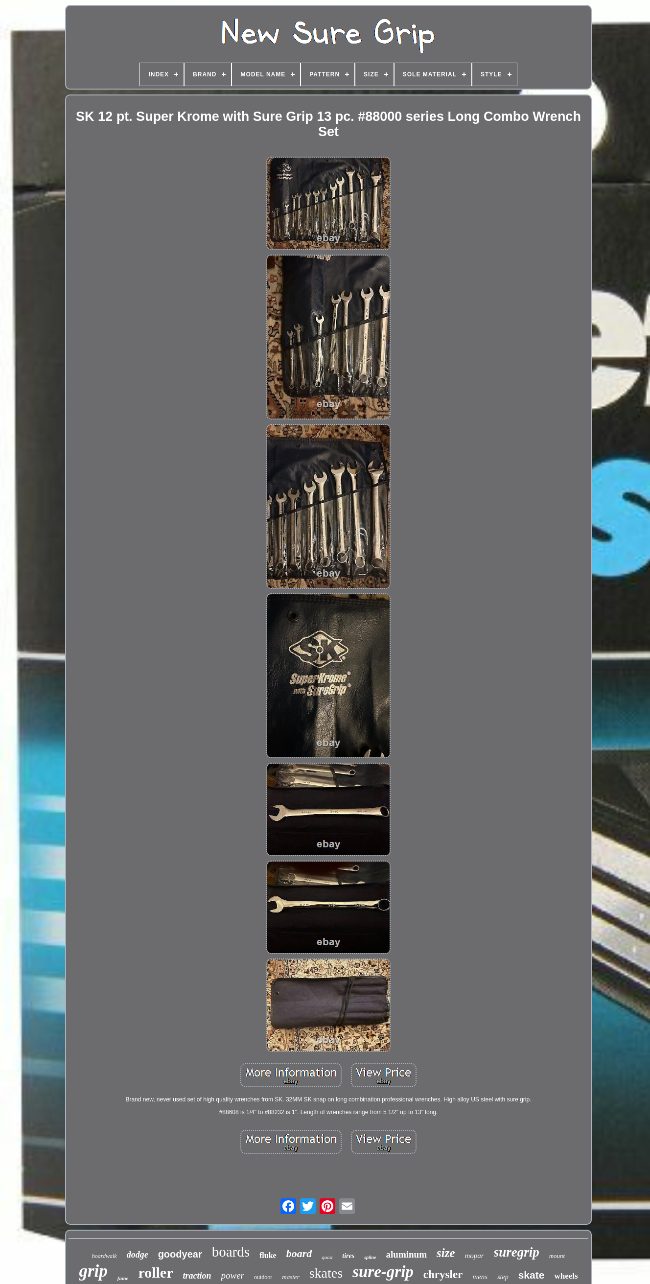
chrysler (443, 1274)
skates (326, 1273)
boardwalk (104, 1256)
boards (231, 1252)
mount (557, 1256)
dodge (137, 1255)
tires (348, 1256)
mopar (474, 1256)
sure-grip (383, 1272)
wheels (566, 1276)
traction (197, 1276)
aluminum (406, 1254)
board (299, 1253)
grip (93, 1271)
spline (370, 1257)
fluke (268, 1255)
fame (123, 1278)
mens (480, 1277)
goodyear (180, 1254)
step (503, 1277)
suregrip (516, 1252)
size (446, 1253)
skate (531, 1275)
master (290, 1277)
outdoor (263, 1277)
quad (327, 1257)
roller (155, 1272)
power (232, 1275)
